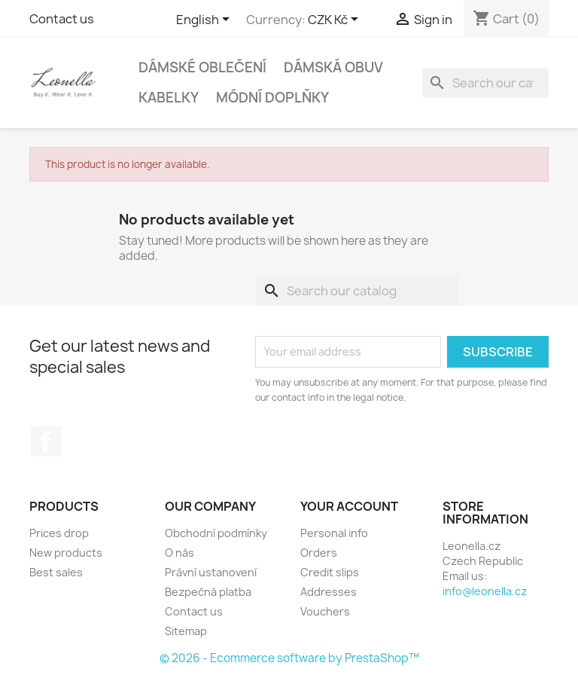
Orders (318, 552)
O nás (179, 552)
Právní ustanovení (211, 572)
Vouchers (325, 611)
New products (65, 552)
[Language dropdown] (205, 20)
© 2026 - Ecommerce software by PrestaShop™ (289, 658)
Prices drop (59, 533)
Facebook (46, 441)
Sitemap (186, 631)
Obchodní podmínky (216, 533)
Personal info (334, 533)
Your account (349, 506)
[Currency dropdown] (336, 20)
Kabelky (168, 97)
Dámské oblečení (202, 67)
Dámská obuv (333, 67)
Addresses (328, 592)
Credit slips (329, 572)
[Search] (485, 83)
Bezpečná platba (208, 592)
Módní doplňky (272, 97)
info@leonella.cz (485, 591)
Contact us (61, 19)
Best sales (56, 572)
